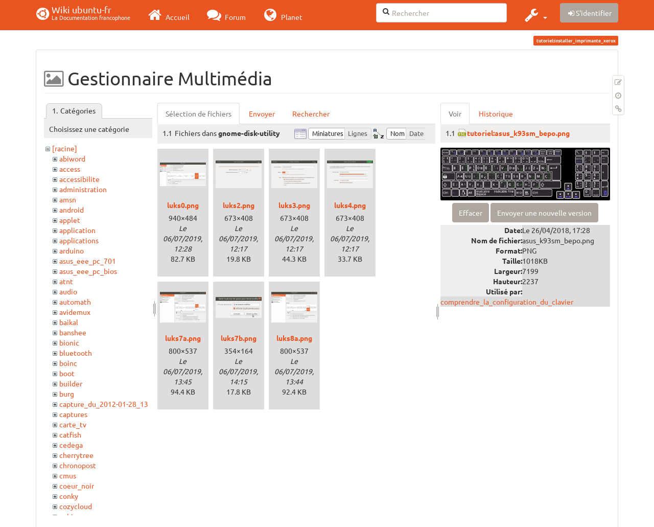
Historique (496, 113)
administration (83, 189)
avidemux (74, 311)
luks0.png (183, 205)
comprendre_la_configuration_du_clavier (506, 301)
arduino (71, 250)
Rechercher (311, 113)
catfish (70, 434)
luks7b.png (238, 337)
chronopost (77, 465)
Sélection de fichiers (198, 113)
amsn (67, 199)
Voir (455, 113)
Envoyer (262, 113)
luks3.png (294, 205)
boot (67, 373)
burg (66, 393)
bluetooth (75, 352)
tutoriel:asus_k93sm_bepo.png (518, 133)
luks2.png (238, 205)
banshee (72, 332)
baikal (68, 322)
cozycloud (75, 506)
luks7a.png (183, 337)
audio (68, 291)
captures (73, 414)
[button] (535, 15)
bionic (69, 342)
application (77, 230)
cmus (67, 475)
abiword (72, 158)
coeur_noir (76, 485)
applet (69, 219)
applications (79, 240)
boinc (68, 363)
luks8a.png (294, 337)
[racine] (64, 148)
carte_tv (72, 424)
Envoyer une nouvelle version (544, 212)
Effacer (470, 212)
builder (70, 383)
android (71, 209)
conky (68, 495)
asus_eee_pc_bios (88, 271)
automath (75, 301)
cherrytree (76, 455)
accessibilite (79, 179)
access (69, 168)
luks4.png (350, 205)
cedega (71, 444)
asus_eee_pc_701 (87, 260)
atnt (66, 281)
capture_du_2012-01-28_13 (103, 403)
